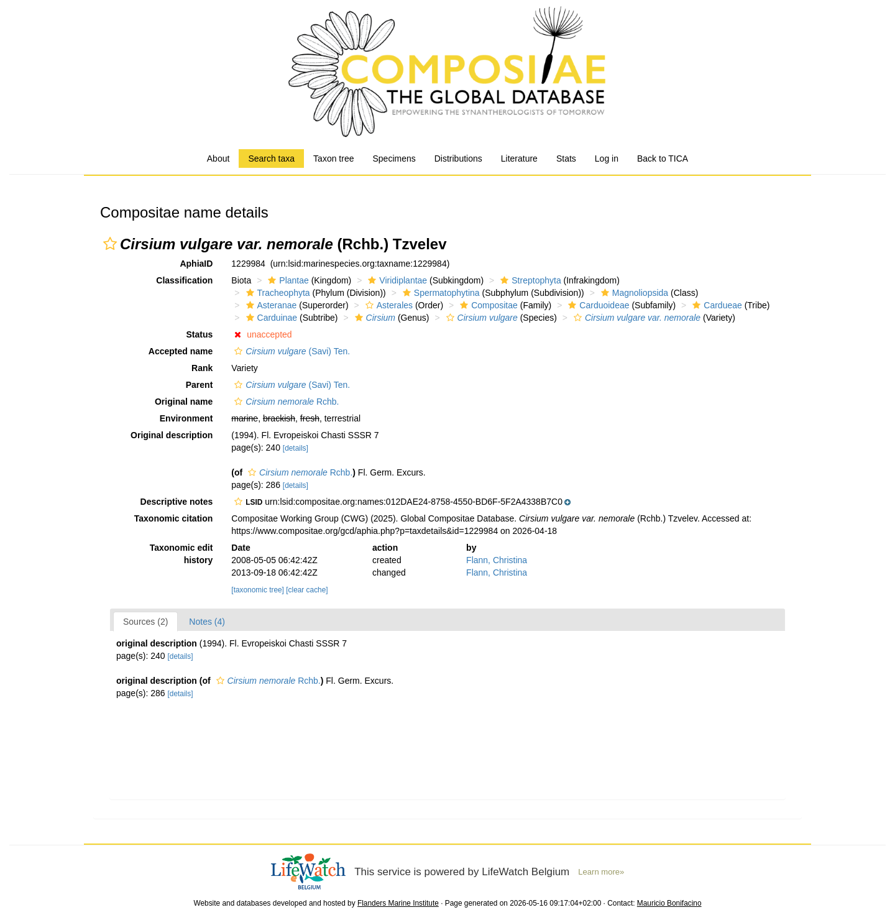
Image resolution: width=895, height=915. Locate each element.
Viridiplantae (396, 280)
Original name (184, 402)
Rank (202, 368)
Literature (519, 158)
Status (199, 334)
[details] (295, 448)
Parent (199, 385)
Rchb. (285, 402)
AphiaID (196, 264)
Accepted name (181, 351)
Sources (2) (145, 622)
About (218, 158)
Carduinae (270, 318)
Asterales (387, 305)
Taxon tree (333, 158)
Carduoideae (597, 305)
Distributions (458, 158)
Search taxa (271, 158)
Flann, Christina (496, 560)
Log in (606, 158)
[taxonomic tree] (257, 590)
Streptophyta (529, 280)
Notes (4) (207, 622)
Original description (172, 435)
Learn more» (601, 871)
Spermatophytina (440, 293)
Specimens (393, 158)
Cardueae (715, 305)
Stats (566, 158)
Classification (184, 280)
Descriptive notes (176, 502)
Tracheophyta (276, 293)
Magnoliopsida (633, 293)
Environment (186, 418)
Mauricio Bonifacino (669, 903)
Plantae (286, 280)
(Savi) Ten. (290, 351)
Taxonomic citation (173, 518)
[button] (110, 243)
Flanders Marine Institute (398, 903)
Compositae (487, 305)
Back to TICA (662, 158)
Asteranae (270, 305)
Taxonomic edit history (181, 554)
